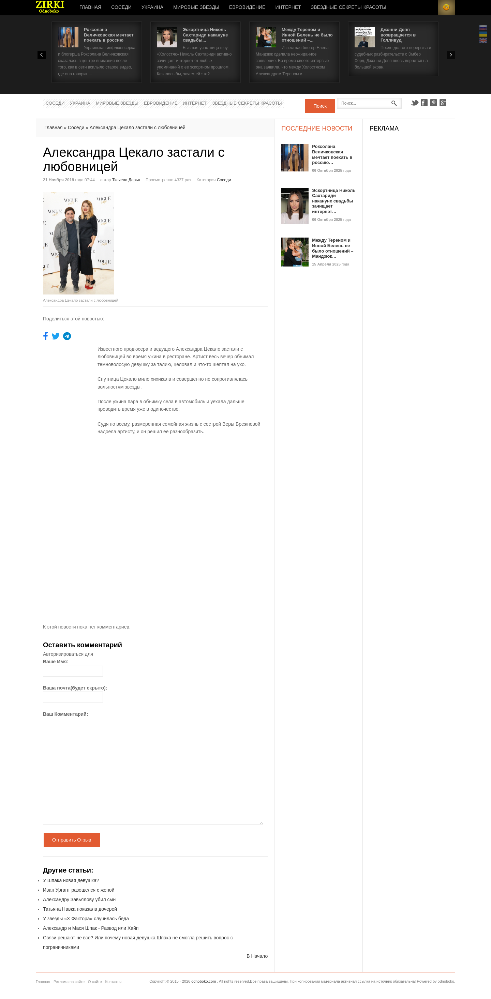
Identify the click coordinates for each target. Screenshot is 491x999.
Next (450, 54)
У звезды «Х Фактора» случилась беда (86, 918)
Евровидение (247, 7)
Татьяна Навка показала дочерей (80, 909)
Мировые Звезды (196, 7)
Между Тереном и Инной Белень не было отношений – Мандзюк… (332, 248)
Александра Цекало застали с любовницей (137, 127)
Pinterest (433, 102)
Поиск (320, 106)
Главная (90, 7)
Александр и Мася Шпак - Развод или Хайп (90, 928)
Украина (152, 7)
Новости (50, 7)
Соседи (121, 7)
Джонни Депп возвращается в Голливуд (398, 35)
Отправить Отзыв (71, 840)
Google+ (443, 102)
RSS (446, 7)
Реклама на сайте (69, 982)
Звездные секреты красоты (348, 7)
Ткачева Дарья (126, 180)
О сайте (95, 982)
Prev (41, 54)
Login (429, 7)
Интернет (288, 7)
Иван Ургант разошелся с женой (78, 890)
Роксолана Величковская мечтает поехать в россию (109, 35)
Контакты (113, 982)
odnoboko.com (203, 981)
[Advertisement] (212, 240)
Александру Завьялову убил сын (79, 899)
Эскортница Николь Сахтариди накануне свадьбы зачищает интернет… (333, 201)
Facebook (424, 102)
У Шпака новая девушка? (71, 880)
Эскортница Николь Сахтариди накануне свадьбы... (205, 35)
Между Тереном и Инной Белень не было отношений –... (307, 35)
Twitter (414, 102)
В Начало (257, 956)
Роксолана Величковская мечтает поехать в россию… (332, 154)
